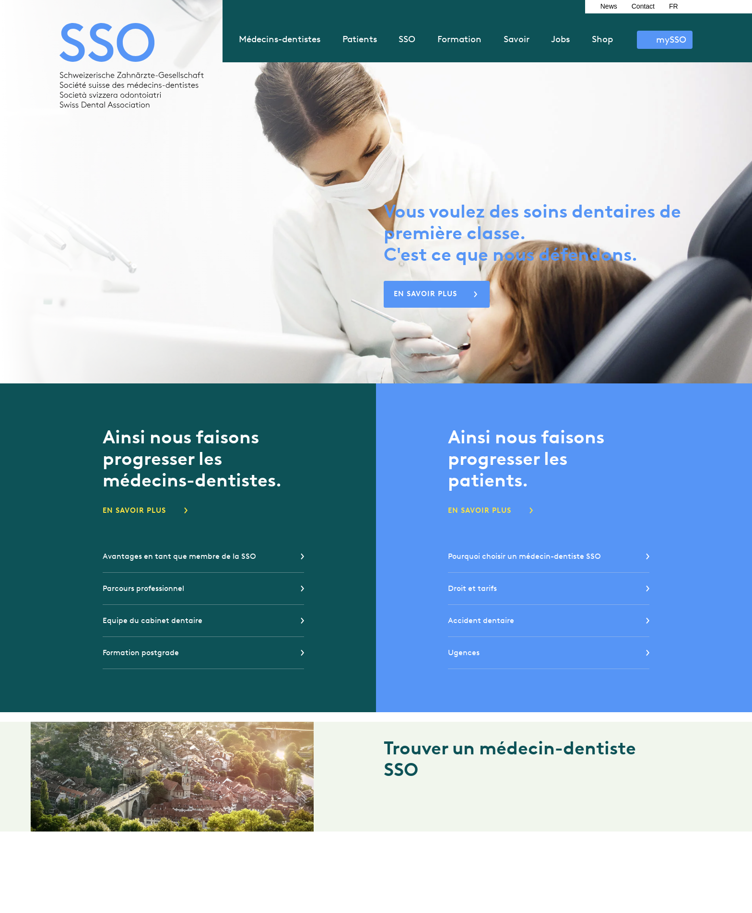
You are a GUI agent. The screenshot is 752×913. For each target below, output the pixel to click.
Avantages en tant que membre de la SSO (179, 556)
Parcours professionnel (143, 588)
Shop (602, 39)
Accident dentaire (481, 620)
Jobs (560, 39)
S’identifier (665, 40)
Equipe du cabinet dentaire (152, 620)
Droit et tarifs (472, 588)
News (608, 6)
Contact (643, 6)
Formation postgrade (141, 652)
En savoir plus (425, 293)
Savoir (516, 39)
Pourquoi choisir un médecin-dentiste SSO (524, 556)
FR (673, 6)
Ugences (464, 652)
